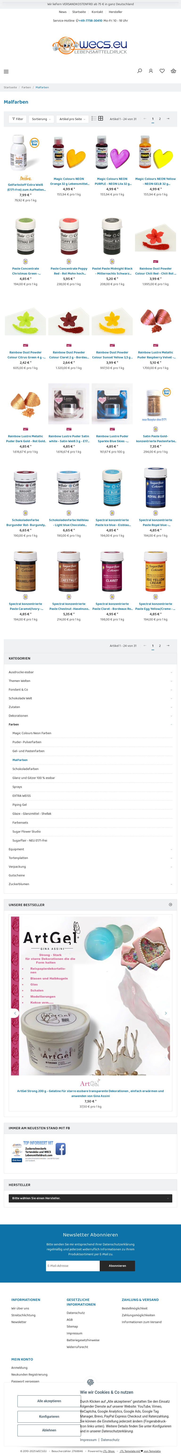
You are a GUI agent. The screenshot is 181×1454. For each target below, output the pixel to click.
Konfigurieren (52, 1416)
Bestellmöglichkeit (135, 1308)
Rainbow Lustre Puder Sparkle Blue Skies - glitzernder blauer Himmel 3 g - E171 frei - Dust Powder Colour (112, 439)
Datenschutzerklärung (119, 1244)
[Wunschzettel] (162, 71)
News (62, 12)
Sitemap (72, 1326)
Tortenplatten (18, 858)
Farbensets (20, 822)
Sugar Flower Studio (26, 831)
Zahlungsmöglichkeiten (138, 1315)
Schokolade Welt (20, 698)
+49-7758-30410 (90, 20)
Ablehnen (52, 1430)
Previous (14, 1013)
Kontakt (97, 12)
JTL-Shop (109, 1451)
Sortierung (39, 119)
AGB (70, 1319)
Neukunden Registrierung (29, 1374)
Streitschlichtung (23, 1315)
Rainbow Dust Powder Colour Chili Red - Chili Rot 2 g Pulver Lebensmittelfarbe (155, 271)
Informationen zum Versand (142, 1322)
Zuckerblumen (19, 884)
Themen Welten (19, 681)
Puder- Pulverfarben (26, 742)
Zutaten (14, 707)
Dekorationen (18, 715)
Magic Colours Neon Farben (31, 733)
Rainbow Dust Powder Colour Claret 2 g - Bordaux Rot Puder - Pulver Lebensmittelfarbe (69, 355)
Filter (17, 119)
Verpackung (17, 866)
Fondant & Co (18, 689)
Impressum (91, 1440)
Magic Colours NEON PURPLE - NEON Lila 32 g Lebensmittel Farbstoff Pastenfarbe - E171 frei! (112, 181)
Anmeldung (19, 1367)
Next (166, 1013)
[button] (139, 71)
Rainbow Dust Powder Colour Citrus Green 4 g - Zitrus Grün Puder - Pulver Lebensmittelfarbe (25, 355)
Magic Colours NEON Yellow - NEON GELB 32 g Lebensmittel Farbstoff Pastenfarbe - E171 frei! (155, 181)
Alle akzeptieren (52, 1401)
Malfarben (20, 760)
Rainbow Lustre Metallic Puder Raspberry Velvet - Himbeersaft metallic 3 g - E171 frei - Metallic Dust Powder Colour (155, 355)
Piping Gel (19, 804)
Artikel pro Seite (71, 119)
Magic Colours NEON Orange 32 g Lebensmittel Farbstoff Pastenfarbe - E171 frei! (68, 181)
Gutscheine (17, 875)
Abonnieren (117, 1265)
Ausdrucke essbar (21, 672)
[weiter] (168, 119)
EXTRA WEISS (21, 795)
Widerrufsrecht (77, 1347)
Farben (14, 724)
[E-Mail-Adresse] (73, 1266)
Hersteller (115, 12)
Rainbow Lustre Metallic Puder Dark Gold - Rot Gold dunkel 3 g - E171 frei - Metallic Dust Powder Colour (25, 439)
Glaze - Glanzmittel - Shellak (31, 813)
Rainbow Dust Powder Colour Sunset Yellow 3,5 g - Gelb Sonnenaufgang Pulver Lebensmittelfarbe (112, 355)
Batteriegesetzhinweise (83, 1340)
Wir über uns (20, 1308)
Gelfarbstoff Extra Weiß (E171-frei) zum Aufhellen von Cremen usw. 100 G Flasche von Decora (25, 187)
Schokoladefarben (25, 769)
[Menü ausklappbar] (6, 71)
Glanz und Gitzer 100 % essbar (33, 778)
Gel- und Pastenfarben (28, 751)
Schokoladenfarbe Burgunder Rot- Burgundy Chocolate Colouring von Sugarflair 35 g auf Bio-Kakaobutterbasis (25, 523)
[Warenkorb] (173, 71)
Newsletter (18, 1322)
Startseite (79, 12)
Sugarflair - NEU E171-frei (29, 840)
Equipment (16, 849)
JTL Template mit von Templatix (140, 1451)
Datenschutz (113, 1440)
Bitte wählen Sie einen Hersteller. (36, 1198)
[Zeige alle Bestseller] (170, 905)
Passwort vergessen (25, 1381)
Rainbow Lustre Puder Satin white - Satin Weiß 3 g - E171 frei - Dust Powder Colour (69, 439)
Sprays (17, 787)
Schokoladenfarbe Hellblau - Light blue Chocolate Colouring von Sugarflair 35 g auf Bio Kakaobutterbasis (69, 523)
